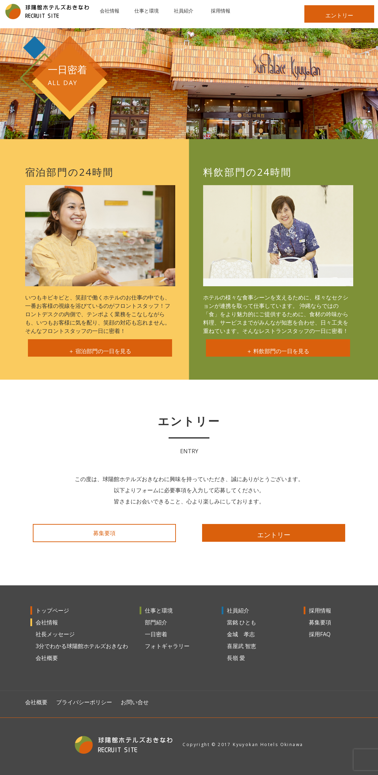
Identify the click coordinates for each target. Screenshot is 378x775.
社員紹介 (238, 610)
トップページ (52, 610)
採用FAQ (320, 634)
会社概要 (47, 658)
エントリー (339, 15)
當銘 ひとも (241, 622)
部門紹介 (156, 622)
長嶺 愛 (236, 658)
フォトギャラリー (167, 646)
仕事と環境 (159, 610)
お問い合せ (135, 702)
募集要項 (104, 533)
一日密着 (156, 634)
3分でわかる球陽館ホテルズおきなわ (82, 646)
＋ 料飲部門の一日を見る (278, 348)
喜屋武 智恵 (241, 646)
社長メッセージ (55, 634)
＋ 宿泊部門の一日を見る (100, 348)
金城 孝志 (241, 634)
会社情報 (47, 622)
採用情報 (320, 610)
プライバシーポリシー (84, 702)
